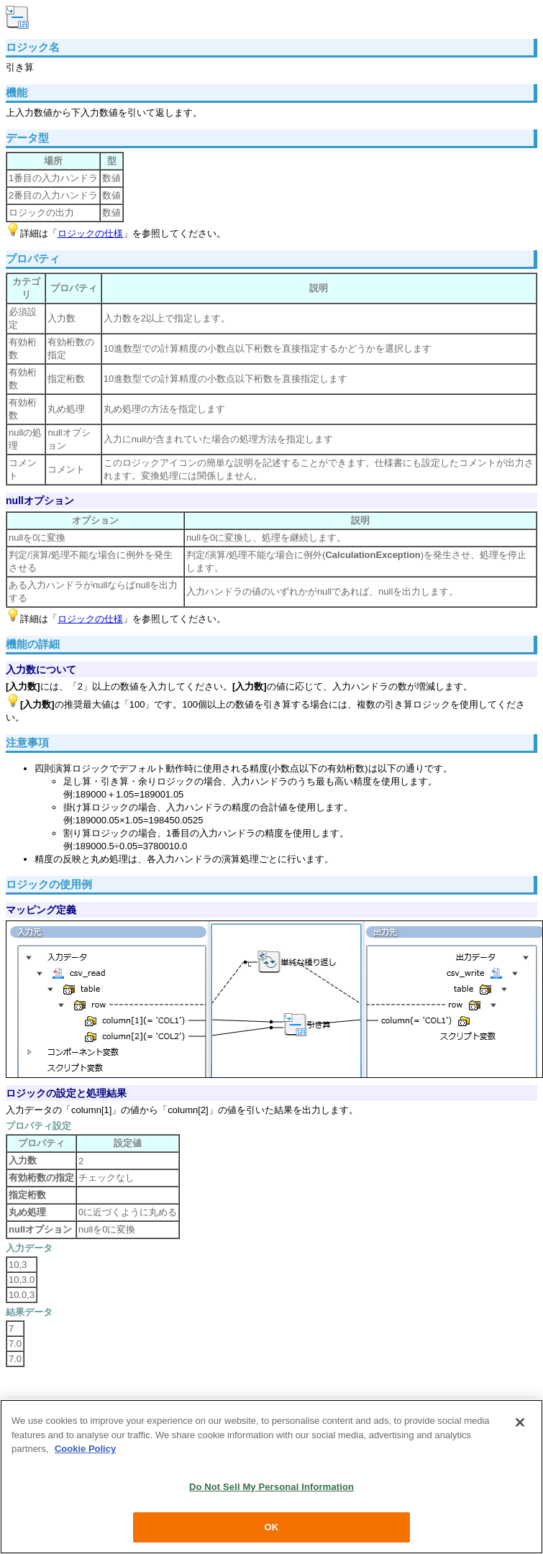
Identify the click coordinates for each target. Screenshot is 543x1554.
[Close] (520, 1422)
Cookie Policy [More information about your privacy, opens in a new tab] (85, 1448)
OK (272, 1527)
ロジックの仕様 (90, 233)
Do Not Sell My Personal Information (271, 1486)
